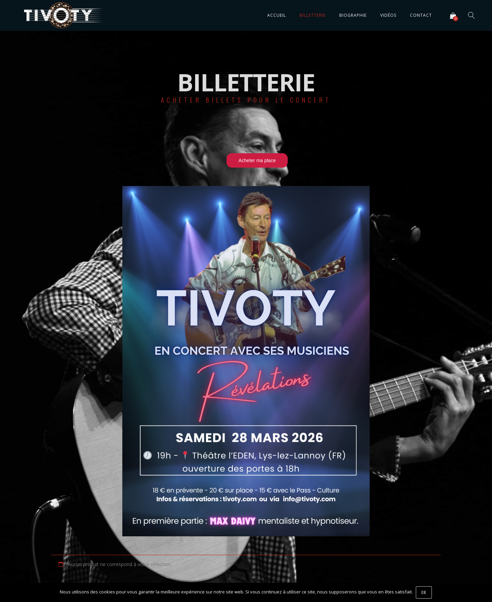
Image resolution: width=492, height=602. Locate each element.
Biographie (353, 15)
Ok (424, 592)
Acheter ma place (257, 160)
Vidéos (388, 15)
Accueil (276, 15)
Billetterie (313, 15)
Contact (421, 15)
